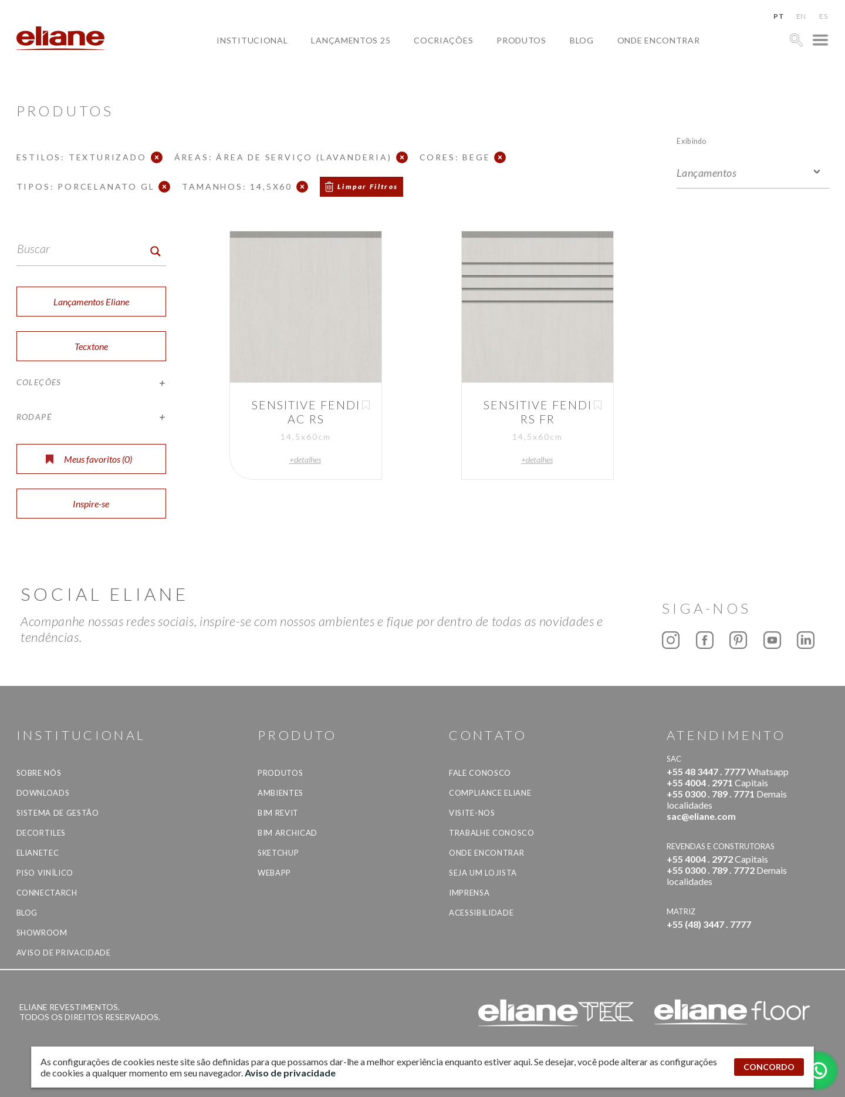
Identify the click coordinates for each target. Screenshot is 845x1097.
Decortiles (41, 832)
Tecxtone (91, 346)
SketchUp (278, 852)
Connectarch (46, 892)
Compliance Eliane (490, 792)
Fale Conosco (480, 773)
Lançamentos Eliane (91, 301)
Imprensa (469, 892)
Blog (582, 40)
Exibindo (692, 140)
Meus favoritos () (89, 459)
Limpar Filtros (367, 186)
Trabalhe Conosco (491, 832)
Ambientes (280, 792)
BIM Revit (278, 812)
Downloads (43, 792)
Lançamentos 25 (350, 40)
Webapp (274, 872)
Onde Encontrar (658, 40)
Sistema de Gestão (57, 812)
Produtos (521, 40)
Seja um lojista (483, 872)
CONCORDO (769, 1067)
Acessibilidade (481, 912)
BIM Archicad (287, 832)
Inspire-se (91, 503)
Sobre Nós (39, 773)
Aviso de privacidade (63, 952)
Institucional (252, 40)
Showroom (41, 932)
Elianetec (37, 852)
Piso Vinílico (44, 872)
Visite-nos (472, 812)
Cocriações (443, 40)
